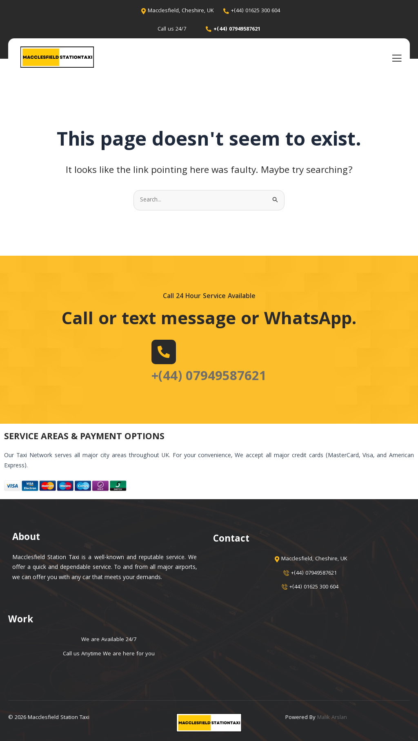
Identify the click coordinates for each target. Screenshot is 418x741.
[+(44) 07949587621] (160, 352)
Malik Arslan (332, 717)
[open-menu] (397, 58)
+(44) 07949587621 (209, 377)
